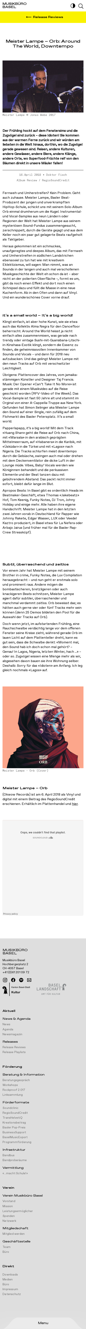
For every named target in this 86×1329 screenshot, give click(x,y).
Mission (8, 1206)
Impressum (10, 1289)
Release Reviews (14, 1047)
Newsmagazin (12, 1034)
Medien (8, 1279)
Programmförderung (17, 1142)
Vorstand (9, 1201)
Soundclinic (11, 1108)
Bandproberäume (15, 1160)
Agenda (8, 1029)
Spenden (9, 1216)
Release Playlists (14, 1052)
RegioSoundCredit (55, 180)
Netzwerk (9, 1221)
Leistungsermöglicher (18, 1211)
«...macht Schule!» (15, 1173)
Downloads (10, 1275)
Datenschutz (12, 1294)
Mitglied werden (14, 1234)
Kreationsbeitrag (14, 1123)
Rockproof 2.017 (14, 1090)
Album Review (27, 180)
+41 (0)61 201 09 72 (16, 972)
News (6, 1024)
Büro (6, 1252)
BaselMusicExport (15, 1137)
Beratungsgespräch (16, 1080)
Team (7, 1247)
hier (75, 804)
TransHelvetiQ (12, 1118)
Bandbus (9, 1155)
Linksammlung (13, 1095)
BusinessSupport (14, 1132)
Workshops (10, 1085)
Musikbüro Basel (15, 952)
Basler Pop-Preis (14, 1127)
